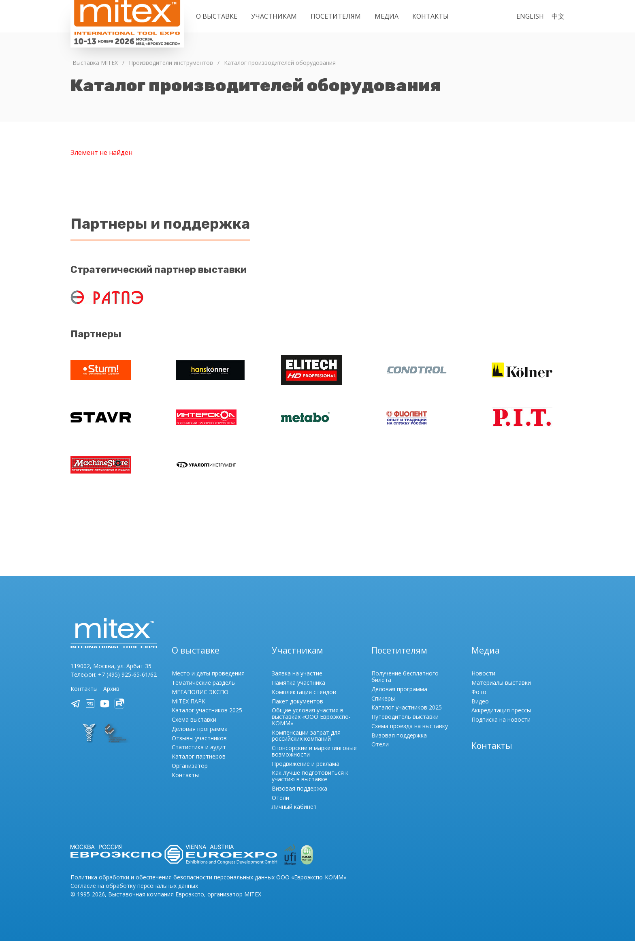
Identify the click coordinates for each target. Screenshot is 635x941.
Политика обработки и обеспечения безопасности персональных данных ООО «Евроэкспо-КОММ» (208, 877)
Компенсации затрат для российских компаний (306, 736)
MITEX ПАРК (188, 701)
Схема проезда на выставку (409, 726)
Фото (478, 692)
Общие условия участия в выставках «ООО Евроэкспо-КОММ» (311, 716)
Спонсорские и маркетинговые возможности (314, 751)
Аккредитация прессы (501, 710)
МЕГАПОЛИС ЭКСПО (200, 692)
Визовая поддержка (299, 788)
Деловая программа (200, 729)
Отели (280, 798)
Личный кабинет (294, 806)
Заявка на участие (297, 673)
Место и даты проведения (208, 673)
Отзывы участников (199, 738)
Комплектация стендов (304, 692)
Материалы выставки (501, 682)
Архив (111, 688)
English (530, 16)
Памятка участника (298, 682)
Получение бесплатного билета (405, 676)
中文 (558, 16)
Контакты (430, 16)
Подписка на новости (501, 719)
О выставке (216, 16)
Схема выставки (194, 719)
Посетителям (336, 16)
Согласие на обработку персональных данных (134, 886)
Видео (480, 701)
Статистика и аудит (199, 747)
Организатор (190, 766)
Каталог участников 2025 (207, 710)
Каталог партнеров (199, 756)
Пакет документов (297, 701)
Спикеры (383, 698)
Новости (483, 673)
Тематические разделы (204, 682)
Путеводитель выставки (405, 716)
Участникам (274, 16)
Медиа (386, 16)
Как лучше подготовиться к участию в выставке (310, 776)
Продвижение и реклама (305, 763)
